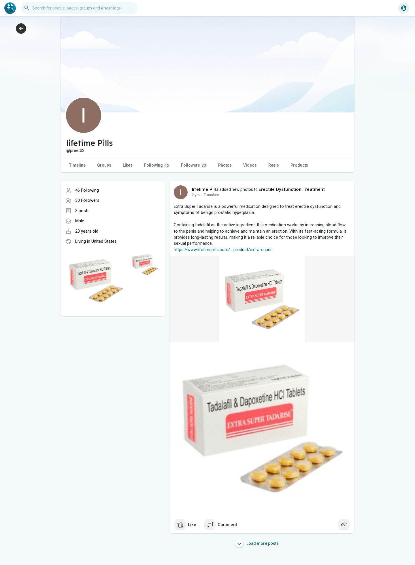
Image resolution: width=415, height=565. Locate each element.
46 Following (87, 190)
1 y (194, 195)
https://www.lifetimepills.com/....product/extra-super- (223, 249)
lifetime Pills (205, 189)
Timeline (77, 165)
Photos (225, 165)
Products (299, 165)
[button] (79, 8)
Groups (104, 165)
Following (156, 165)
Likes (128, 165)
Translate (208, 195)
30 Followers (87, 200)
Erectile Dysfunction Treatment (292, 189)
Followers (194, 165)
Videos (250, 165)
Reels (273, 165)
